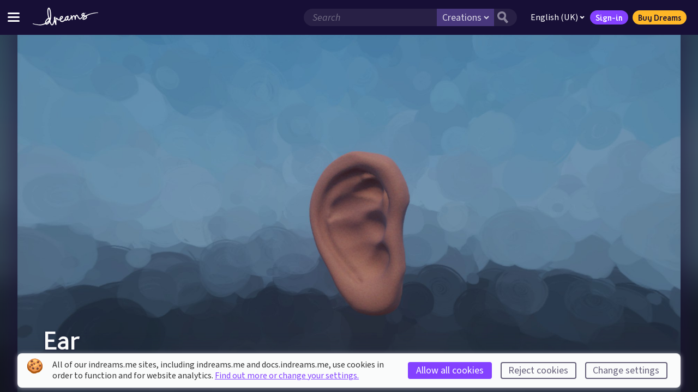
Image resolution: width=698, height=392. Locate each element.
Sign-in (609, 17)
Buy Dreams (659, 17)
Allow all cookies (450, 370)
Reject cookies (538, 370)
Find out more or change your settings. (287, 375)
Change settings (626, 370)
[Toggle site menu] (13, 17)
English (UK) (558, 17)
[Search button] (505, 17)
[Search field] (370, 17)
